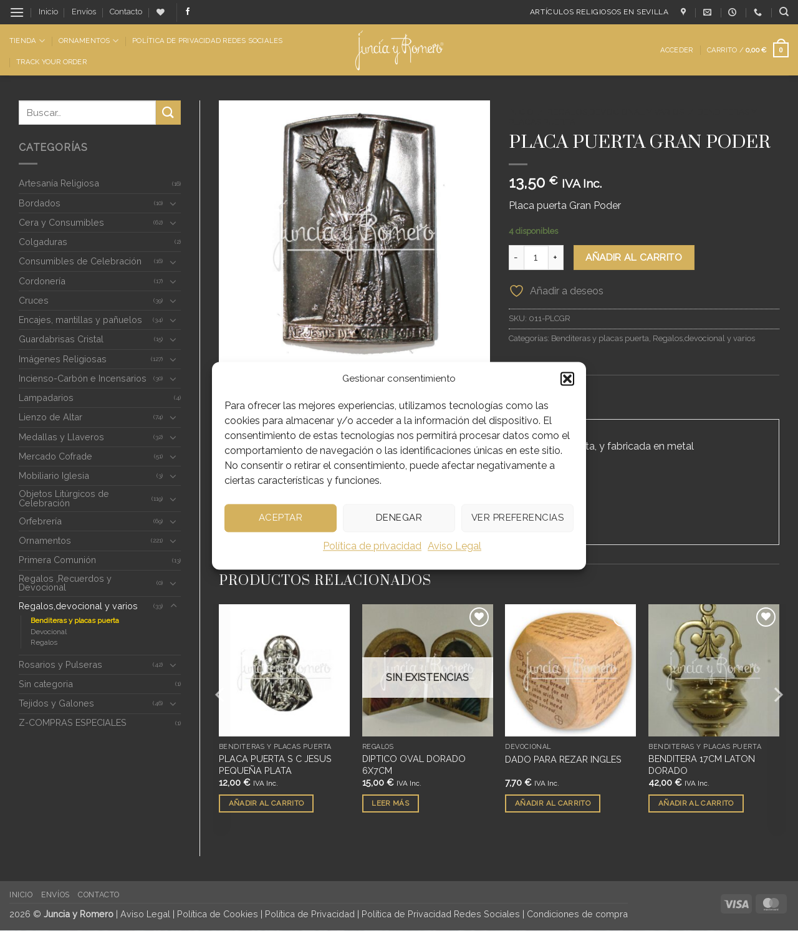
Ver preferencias (517, 517)
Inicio (48, 11)
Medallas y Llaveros (61, 437)
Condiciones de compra (577, 914)
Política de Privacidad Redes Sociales (207, 40)
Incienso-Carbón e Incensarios (83, 378)
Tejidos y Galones (56, 703)
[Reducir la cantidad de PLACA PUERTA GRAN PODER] (516, 257)
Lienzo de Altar (50, 417)
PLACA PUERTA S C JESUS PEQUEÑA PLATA (275, 765)
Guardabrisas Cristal (61, 339)
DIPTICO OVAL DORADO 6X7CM (414, 765)
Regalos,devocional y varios (78, 606)
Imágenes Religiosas (63, 359)
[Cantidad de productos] (536, 257)
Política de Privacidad (310, 914)
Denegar (399, 517)
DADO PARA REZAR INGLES (563, 760)
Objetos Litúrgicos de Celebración (64, 498)
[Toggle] (173, 203)
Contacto (126, 11)
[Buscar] (784, 12)
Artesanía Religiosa (59, 183)
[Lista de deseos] (160, 12)
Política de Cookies (217, 914)
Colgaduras (43, 241)
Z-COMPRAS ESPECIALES (73, 722)
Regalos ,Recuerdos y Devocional (65, 582)
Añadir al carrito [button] (266, 803)
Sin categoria (46, 683)
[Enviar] (168, 112)
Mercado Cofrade (55, 456)
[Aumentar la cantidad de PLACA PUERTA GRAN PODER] (556, 257)
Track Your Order (51, 61)
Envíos (84, 11)
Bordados (39, 203)
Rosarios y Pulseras (60, 664)
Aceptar (280, 517)
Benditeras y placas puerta (75, 620)
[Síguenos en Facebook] (187, 11)
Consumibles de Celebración (80, 261)
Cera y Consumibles (61, 222)
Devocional (49, 631)
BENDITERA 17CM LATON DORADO (701, 765)
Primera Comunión (57, 559)
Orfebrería (40, 521)
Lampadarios (46, 397)
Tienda (27, 41)
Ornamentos (88, 41)
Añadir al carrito (633, 257)
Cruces (34, 300)
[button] (567, 378)
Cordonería (42, 281)
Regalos (44, 642)
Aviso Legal (454, 546)
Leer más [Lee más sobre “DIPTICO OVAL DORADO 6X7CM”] (390, 803)
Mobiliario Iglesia (54, 475)
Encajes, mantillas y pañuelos (80, 319)
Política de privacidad (372, 546)
